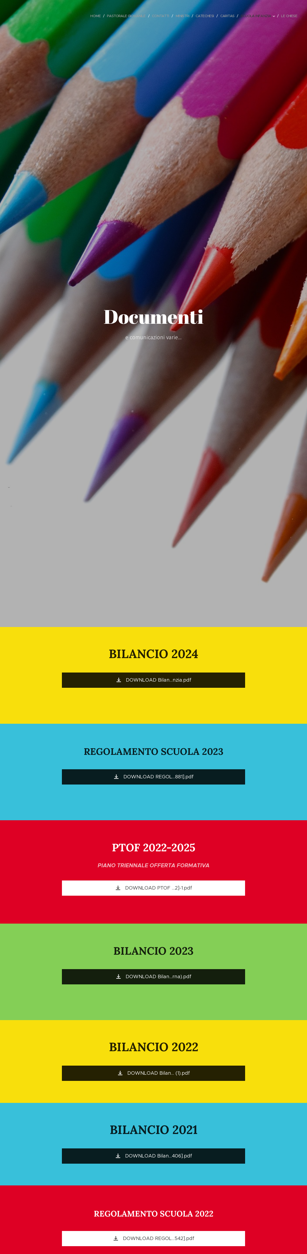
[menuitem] (86, 16)
